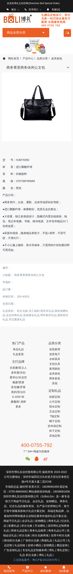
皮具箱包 (56, 58)
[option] (36, 45)
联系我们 (33, 9)
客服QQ (56, 9)
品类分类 (42, 58)
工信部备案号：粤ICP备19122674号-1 (36, 559)
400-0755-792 (36, 445)
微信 (13, 9)
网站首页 (11, 58)
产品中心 (28, 58)
